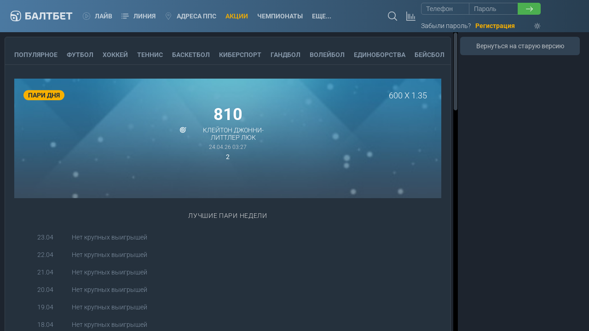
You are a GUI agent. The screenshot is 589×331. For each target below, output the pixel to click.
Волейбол (327, 54)
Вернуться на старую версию (520, 46)
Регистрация (495, 25)
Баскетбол (191, 54)
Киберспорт (240, 54)
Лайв (97, 16)
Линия (138, 16)
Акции (236, 16)
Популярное (36, 54)
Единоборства (379, 54)
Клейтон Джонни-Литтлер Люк (233, 133)
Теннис (150, 54)
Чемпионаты (280, 16)
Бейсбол (430, 54)
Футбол (80, 54)
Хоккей (115, 54)
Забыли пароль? (446, 25)
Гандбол (285, 54)
